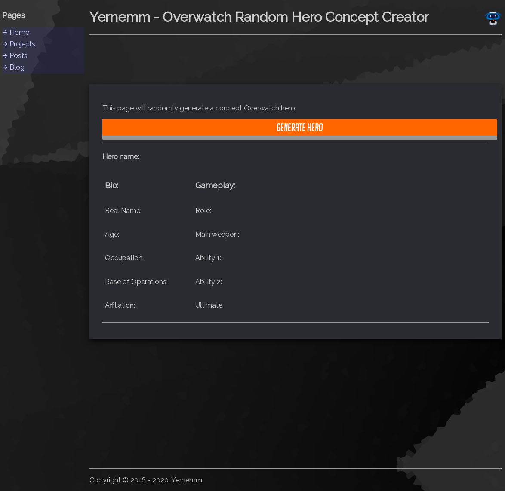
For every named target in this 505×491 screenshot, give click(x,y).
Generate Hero (300, 127)
